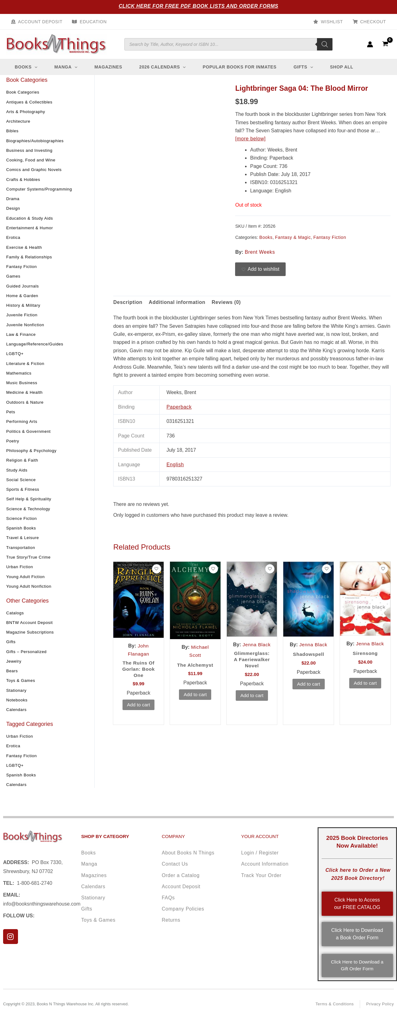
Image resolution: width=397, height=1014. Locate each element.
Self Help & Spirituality (30, 503)
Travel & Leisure (23, 542)
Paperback (179, 408)
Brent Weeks (260, 253)
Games (13, 279)
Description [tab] (128, 304)
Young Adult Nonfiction (30, 591)
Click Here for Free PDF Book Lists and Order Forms (199, 6)
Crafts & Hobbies (24, 181)
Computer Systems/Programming (41, 191)
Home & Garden (23, 298)
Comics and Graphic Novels (35, 171)
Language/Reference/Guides (36, 347)
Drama (13, 201)
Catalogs (15, 618)
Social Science (21, 484)
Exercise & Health (25, 250)
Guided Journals (23, 289)
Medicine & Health (25, 396)
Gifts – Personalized (27, 657)
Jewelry (14, 667)
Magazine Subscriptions (31, 637)
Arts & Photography (26, 113)
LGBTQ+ (15, 357)
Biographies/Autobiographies (36, 142)
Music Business (22, 386)
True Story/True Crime (29, 562)
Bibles (12, 132)
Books (266, 238)
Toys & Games (21, 686)
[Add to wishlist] (260, 271)
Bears (12, 676)
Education (91, 21)
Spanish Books (22, 532)
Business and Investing (30, 152)
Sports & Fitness (23, 493)
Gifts (11, 647)
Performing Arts (22, 425)
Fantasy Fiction (22, 269)
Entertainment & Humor (31, 230)
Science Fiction (22, 523)
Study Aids (17, 474)
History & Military (24, 308)
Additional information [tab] (177, 304)
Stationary (17, 696)
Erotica (13, 240)
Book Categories (23, 93)
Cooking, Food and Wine (32, 162)
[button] (35, 69)
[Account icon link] (370, 45)
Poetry (13, 445)
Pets (11, 415)
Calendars (17, 715)
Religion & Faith (23, 464)
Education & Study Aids (31, 220)
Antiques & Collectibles (30, 103)
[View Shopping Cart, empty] (385, 45)
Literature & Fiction (26, 367)
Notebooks (17, 706)
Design (13, 211)
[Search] (324, 45)
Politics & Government (29, 435)
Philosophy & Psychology (32, 454)
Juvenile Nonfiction (26, 328)
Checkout (373, 21)
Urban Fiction (20, 571)
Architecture (19, 123)
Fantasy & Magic (293, 238)
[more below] (250, 140)
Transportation (21, 552)
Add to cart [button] (138, 707)
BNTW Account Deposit (30, 628)
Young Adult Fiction (26, 581)
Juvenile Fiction (22, 318)
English (175, 466)
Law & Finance (21, 337)
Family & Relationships (30, 259)
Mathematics (19, 376)
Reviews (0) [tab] (227, 304)
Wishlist (333, 21)
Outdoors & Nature (26, 406)
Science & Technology (29, 513)
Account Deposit (40, 21)
